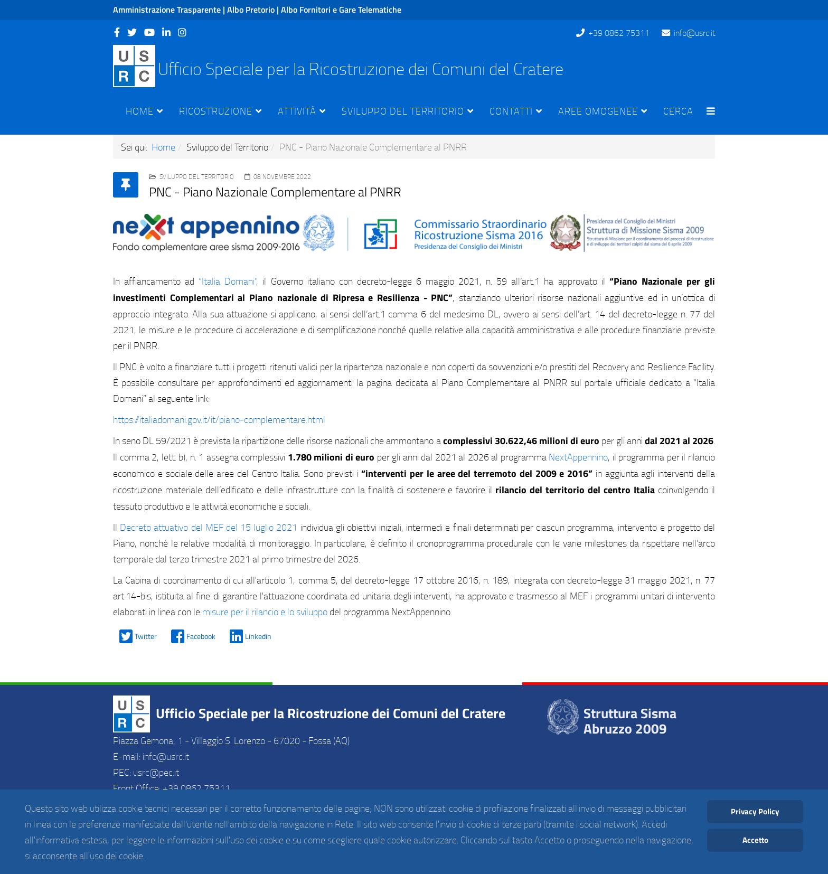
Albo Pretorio (251, 9)
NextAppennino (578, 456)
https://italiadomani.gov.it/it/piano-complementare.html (219, 419)
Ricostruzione (215, 111)
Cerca (678, 111)
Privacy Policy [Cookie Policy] (755, 811)
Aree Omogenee (598, 111)
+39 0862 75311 (619, 33)
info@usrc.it (694, 33)
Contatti (511, 111)
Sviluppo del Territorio (403, 111)
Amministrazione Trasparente (167, 9)
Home (140, 111)
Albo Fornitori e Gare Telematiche (341, 9)
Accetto (755, 840)
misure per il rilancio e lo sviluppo (264, 611)
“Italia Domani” (227, 281)
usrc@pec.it (156, 772)
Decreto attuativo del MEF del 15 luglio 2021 (208, 527)
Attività (297, 111)
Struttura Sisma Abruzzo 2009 (630, 721)
